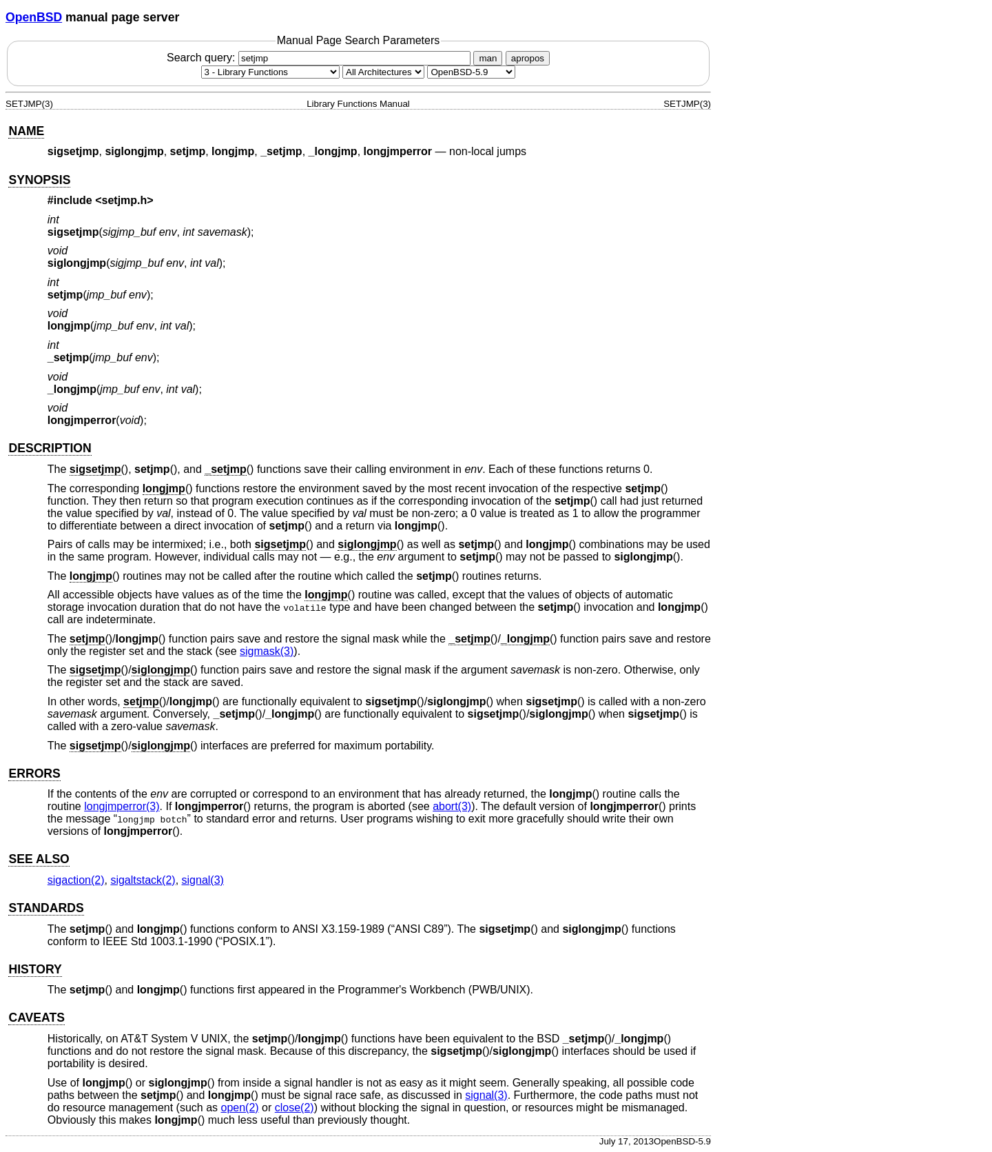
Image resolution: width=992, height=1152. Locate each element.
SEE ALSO (38, 859)
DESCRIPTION (49, 448)
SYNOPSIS (39, 180)
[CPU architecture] (383, 72)
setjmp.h (124, 200)
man (488, 58)
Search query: (320, 57)
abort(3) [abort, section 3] (452, 806)
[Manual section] (270, 72)
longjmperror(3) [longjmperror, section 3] (121, 806)
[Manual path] (471, 72)
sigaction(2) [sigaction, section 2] (76, 880)
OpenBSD (34, 17)
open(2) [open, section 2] (239, 1107)
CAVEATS (36, 1017)
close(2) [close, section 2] (294, 1107)
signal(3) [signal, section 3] (203, 880)
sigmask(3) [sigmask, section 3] (266, 651)
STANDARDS (45, 908)
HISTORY (34, 969)
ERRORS (34, 773)
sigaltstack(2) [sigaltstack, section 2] (142, 880)
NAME (26, 131)
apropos (527, 58)
